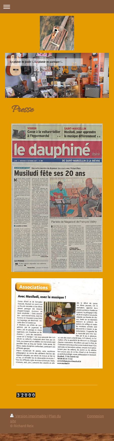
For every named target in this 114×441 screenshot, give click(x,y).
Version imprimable (28, 416)
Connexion (95, 416)
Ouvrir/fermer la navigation (57, 6)
